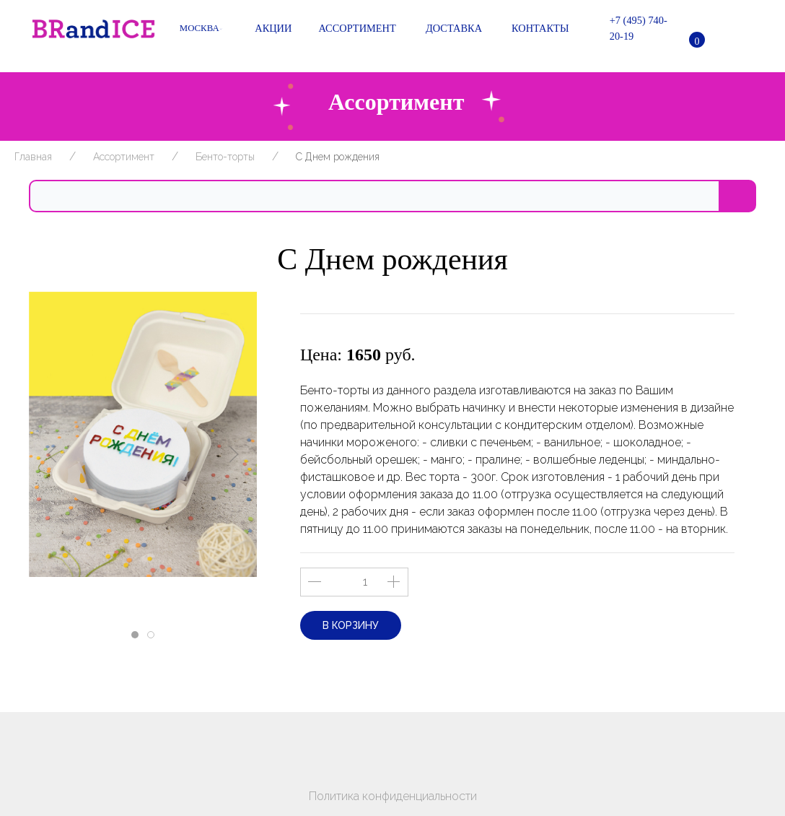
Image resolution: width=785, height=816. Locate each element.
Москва (201, 28)
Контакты (536, 29)
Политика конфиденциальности (393, 796)
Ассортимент (354, 29)
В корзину (351, 625)
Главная (33, 156)
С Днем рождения (338, 156)
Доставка (450, 29)
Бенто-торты (225, 156)
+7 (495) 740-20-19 (628, 28)
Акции (267, 29)
